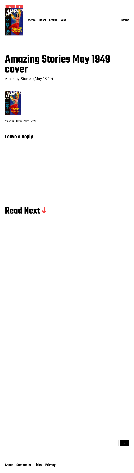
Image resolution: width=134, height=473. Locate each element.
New (63, 20)
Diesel (42, 20)
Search (125, 20)
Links (38, 465)
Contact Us (23, 465)
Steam (31, 20)
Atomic (53, 20)
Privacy (50, 465)
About (9, 465)
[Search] (124, 443)
